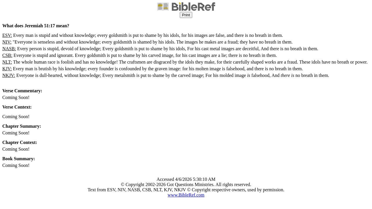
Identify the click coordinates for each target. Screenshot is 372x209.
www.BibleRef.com (186, 194)
